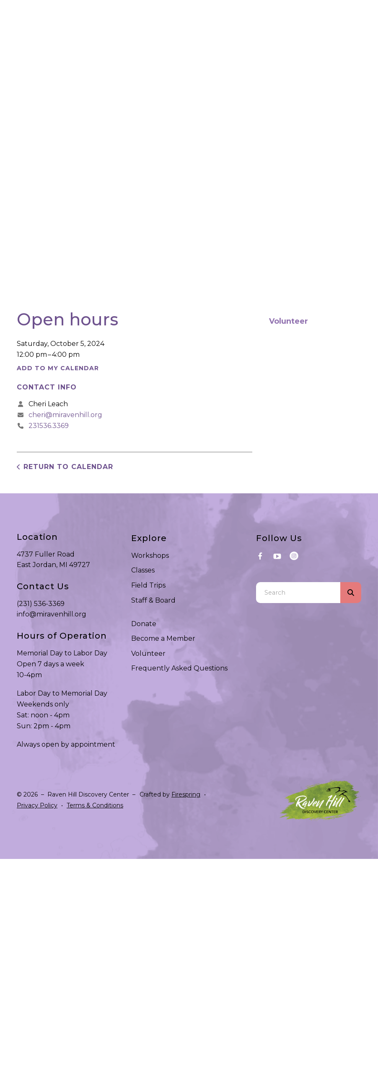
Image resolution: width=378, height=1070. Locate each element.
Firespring (185, 794)
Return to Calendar (68, 467)
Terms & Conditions (95, 805)
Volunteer (288, 321)
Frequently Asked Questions (179, 668)
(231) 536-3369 (41, 604)
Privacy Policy (37, 805)
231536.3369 (48, 426)
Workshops (150, 555)
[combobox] (298, 592)
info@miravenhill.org (51, 614)
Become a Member (163, 638)
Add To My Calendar (58, 368)
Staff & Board (153, 600)
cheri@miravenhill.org (65, 415)
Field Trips (148, 585)
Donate (143, 624)
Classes (143, 570)
